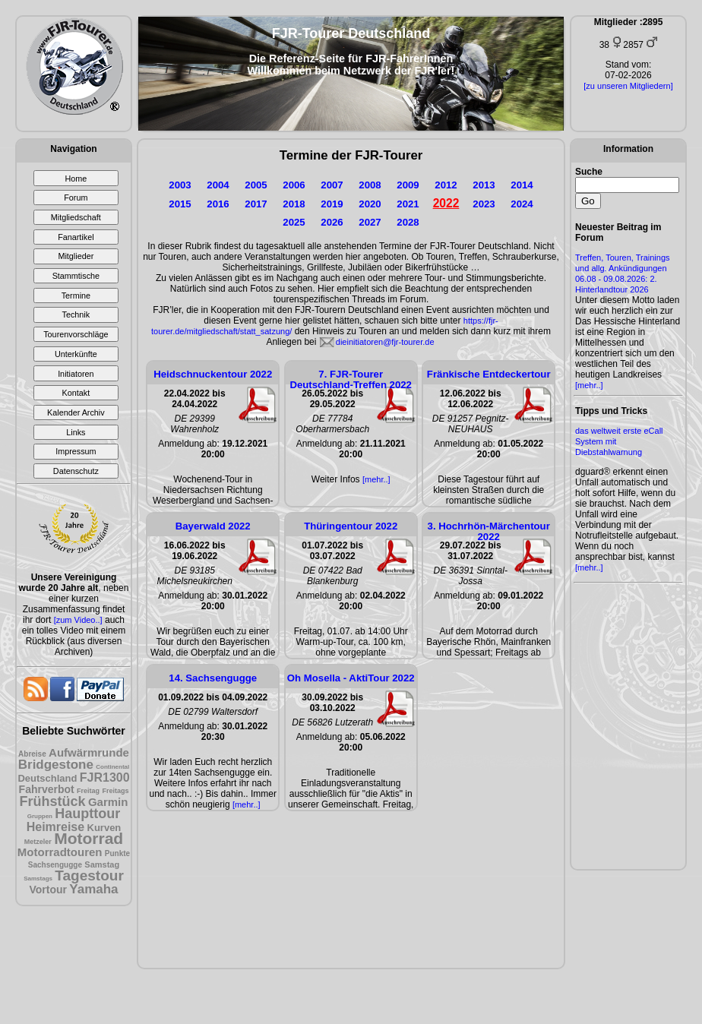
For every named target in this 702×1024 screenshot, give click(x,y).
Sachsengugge (55, 865)
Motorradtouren (60, 851)
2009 (408, 185)
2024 (522, 204)
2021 (408, 204)
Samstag (101, 864)
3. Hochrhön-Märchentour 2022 (489, 531)
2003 (180, 185)
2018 (294, 204)
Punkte (117, 853)
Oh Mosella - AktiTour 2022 (351, 678)
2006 (294, 185)
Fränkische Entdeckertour (489, 374)
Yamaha (93, 889)
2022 (446, 203)
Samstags (38, 878)
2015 (180, 204)
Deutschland (47, 778)
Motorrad (88, 838)
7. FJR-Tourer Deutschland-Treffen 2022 (350, 379)
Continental (112, 766)
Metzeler (38, 841)
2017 (256, 204)
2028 (408, 222)
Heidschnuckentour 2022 (212, 374)
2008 (370, 185)
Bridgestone (55, 764)
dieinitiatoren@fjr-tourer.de (385, 341)
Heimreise (56, 826)
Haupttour (87, 813)
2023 (484, 204)
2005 (256, 185)
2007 (332, 185)
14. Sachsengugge (213, 678)
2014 (522, 185)
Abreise (32, 754)
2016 (218, 204)
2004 (218, 185)
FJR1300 (105, 777)
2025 (294, 222)
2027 (370, 222)
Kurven (104, 827)
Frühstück (53, 801)
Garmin (108, 801)
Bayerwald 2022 (213, 526)
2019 (332, 204)
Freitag (88, 791)
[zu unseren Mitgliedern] (627, 85)
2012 (446, 185)
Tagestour (89, 875)
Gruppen (39, 816)
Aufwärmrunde (89, 752)
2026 (332, 222)
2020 (370, 204)
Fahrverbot (46, 789)
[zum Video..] (78, 619)
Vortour (48, 889)
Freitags (115, 791)
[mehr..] (589, 385)
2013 (484, 185)
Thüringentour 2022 (350, 526)
